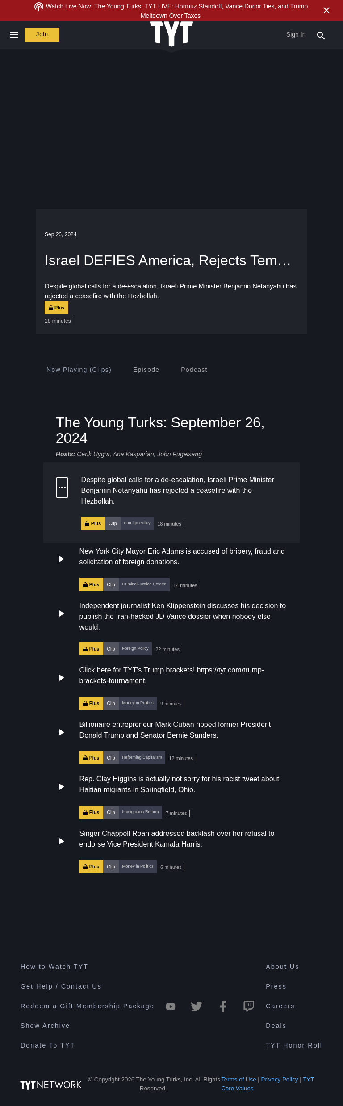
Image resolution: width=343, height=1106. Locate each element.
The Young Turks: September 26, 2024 (160, 430)
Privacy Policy (279, 1079)
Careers (280, 1006)
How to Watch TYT (54, 966)
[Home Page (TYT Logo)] (171, 35)
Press (276, 986)
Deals (276, 1025)
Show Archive (45, 1025)
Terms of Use (238, 1079)
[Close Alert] (326, 10)
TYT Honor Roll (294, 1045)
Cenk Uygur (93, 454)
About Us (282, 966)
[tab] (79, 369)
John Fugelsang (179, 454)
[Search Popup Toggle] (321, 35)
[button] (171, 502)
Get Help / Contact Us (61, 986)
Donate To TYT (48, 1045)
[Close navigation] (14, 35)
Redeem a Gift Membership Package (88, 1006)
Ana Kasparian (133, 454)
